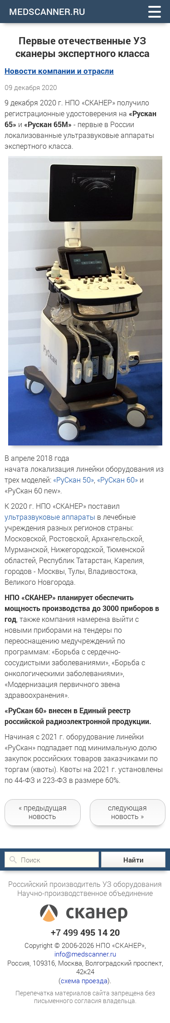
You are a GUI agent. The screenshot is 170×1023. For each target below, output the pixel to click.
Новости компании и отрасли (59, 71)
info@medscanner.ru (85, 953)
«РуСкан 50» (73, 479)
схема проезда (84, 980)
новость (42, 812)
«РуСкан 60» (117, 479)
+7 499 (85, 932)
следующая (127, 812)
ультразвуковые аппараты (50, 516)
